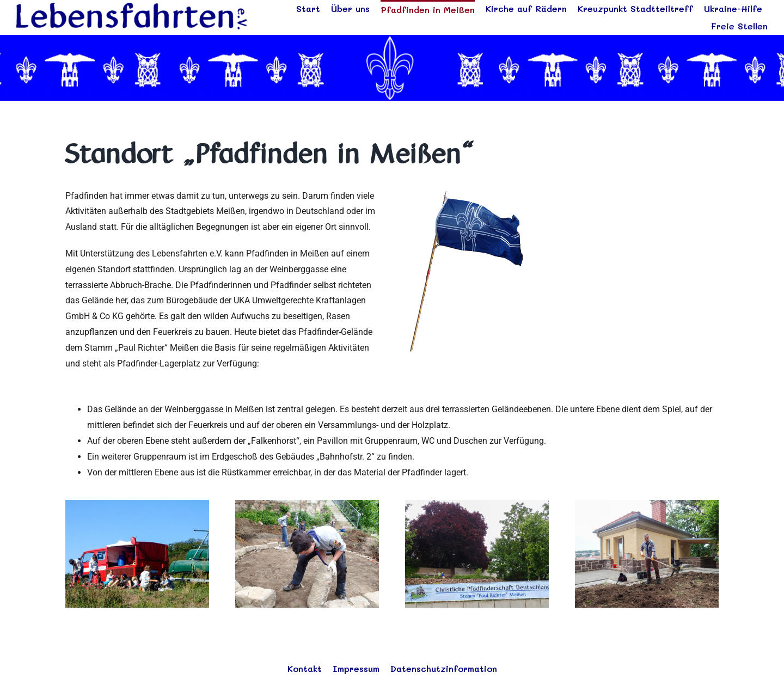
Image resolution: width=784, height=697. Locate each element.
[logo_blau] (131, 7)
